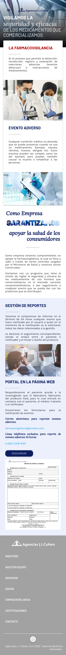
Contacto (11, 621)
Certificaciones (16, 610)
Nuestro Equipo (15, 567)
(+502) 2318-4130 (15, 443)
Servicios (11, 578)
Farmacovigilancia (17, 599)
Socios (9, 588)
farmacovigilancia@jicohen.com (24, 428)
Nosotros (11, 556)
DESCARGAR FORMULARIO (19, 454)
